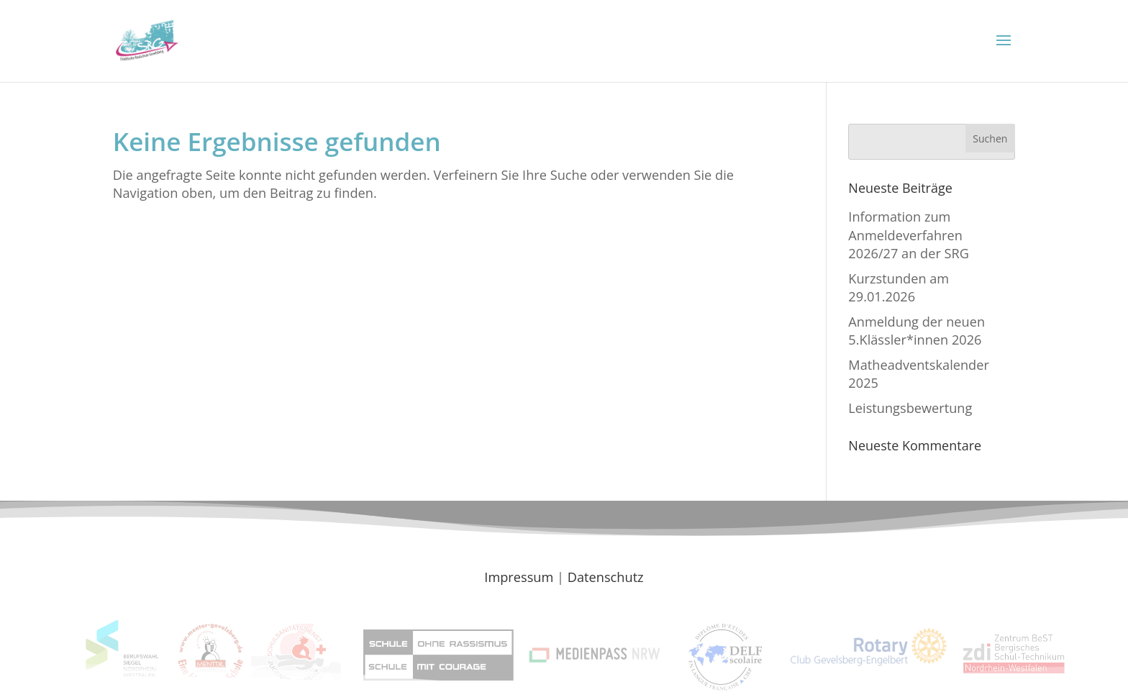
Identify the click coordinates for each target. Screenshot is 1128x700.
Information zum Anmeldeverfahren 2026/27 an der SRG (908, 235)
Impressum (518, 577)
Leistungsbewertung (910, 408)
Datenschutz (606, 577)
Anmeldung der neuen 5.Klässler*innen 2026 (916, 330)
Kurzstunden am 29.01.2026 (898, 287)
